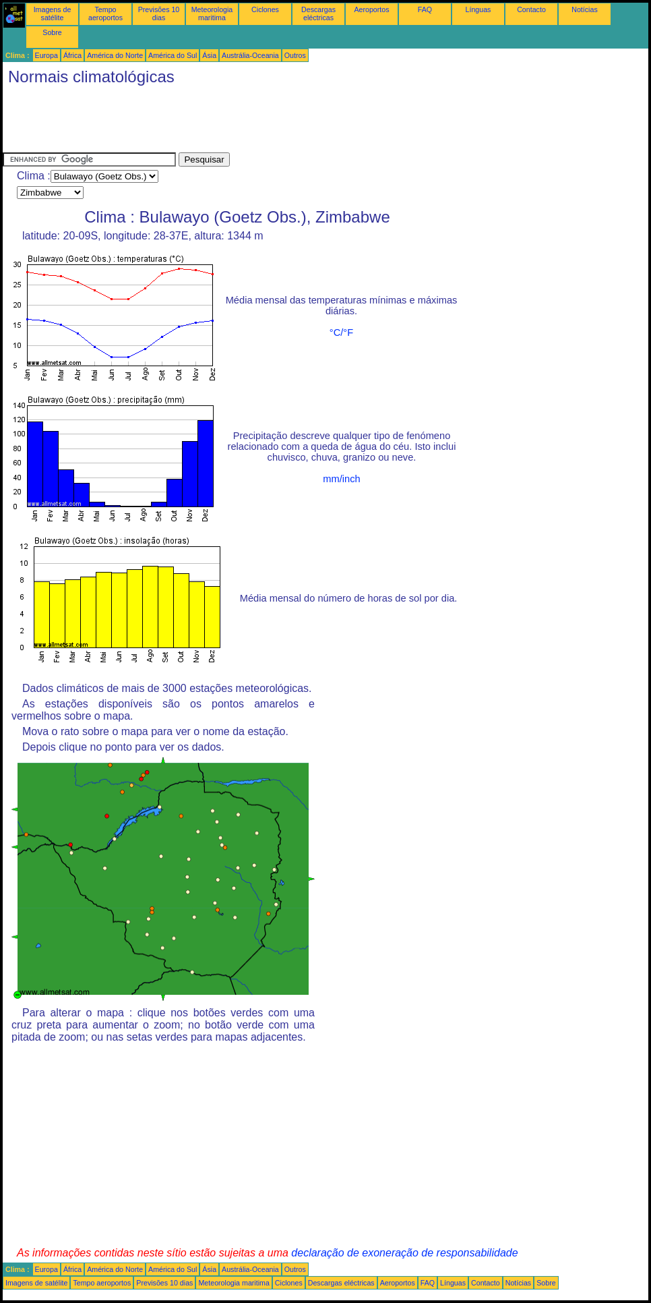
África (72, 55)
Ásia (209, 55)
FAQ (425, 9)
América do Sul (172, 55)
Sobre (51, 32)
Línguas (478, 9)
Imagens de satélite (52, 13)
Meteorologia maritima (212, 13)
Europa (46, 55)
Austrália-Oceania (250, 55)
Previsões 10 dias (159, 13)
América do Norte (115, 55)
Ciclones (265, 9)
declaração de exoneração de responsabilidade (404, 1252)
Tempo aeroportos (105, 13)
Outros (295, 55)
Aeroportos (371, 9)
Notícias (584, 9)
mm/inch (341, 478)
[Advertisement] (248, 122)
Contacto (531, 9)
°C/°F (341, 332)
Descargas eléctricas (318, 13)
